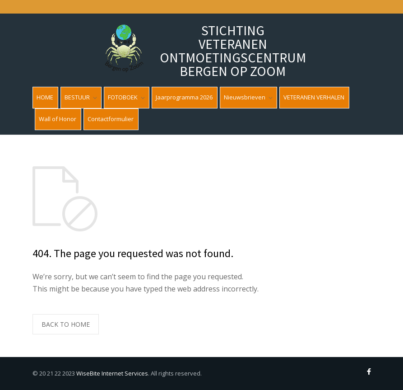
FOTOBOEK (123, 97)
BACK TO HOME (66, 324)
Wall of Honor (57, 119)
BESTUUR (77, 97)
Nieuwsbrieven (244, 97)
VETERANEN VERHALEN (313, 97)
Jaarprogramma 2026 (184, 97)
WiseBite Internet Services (112, 373)
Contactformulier (111, 119)
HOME (45, 97)
